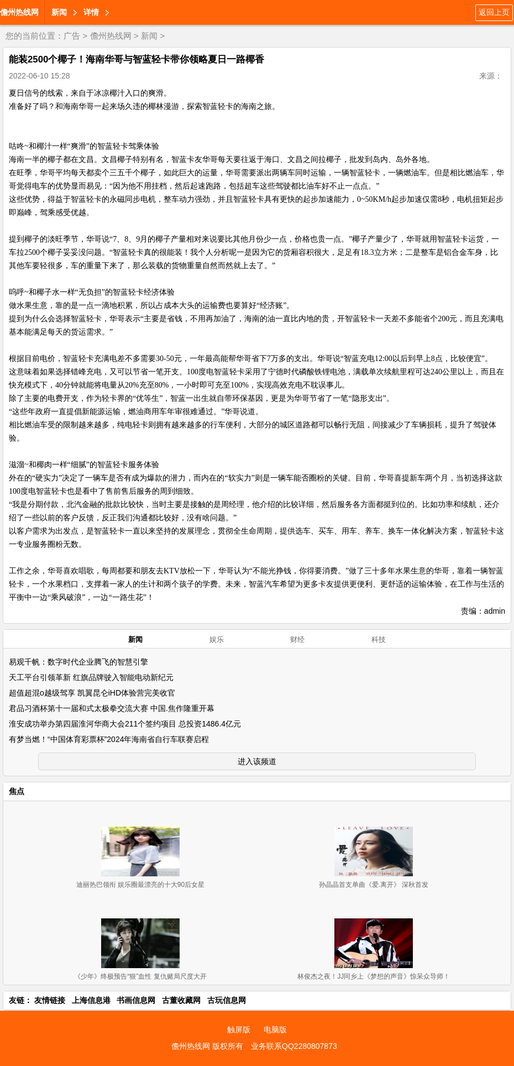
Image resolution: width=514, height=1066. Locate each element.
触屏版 (238, 1029)
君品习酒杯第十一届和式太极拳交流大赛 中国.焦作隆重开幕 (111, 708)
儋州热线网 (19, 12)
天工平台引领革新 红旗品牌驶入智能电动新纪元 (91, 677)
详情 (91, 12)
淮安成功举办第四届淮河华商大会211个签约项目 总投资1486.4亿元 (125, 723)
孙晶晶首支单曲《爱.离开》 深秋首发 (374, 885)
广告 (72, 35)
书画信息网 (136, 1000)
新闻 (59, 12)
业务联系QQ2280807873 (294, 1046)
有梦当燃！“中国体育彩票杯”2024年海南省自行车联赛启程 (109, 739)
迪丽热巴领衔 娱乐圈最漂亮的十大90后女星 (140, 885)
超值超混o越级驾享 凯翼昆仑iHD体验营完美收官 (92, 692)
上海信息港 (91, 1000)
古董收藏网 (181, 1000)
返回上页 (494, 12)
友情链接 (49, 1000)
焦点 (16, 791)
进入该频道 (257, 761)
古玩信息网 (226, 1000)
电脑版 (275, 1029)
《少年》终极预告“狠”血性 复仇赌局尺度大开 (140, 976)
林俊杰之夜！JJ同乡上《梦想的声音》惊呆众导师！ (373, 976)
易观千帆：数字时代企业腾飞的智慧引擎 (78, 661)
